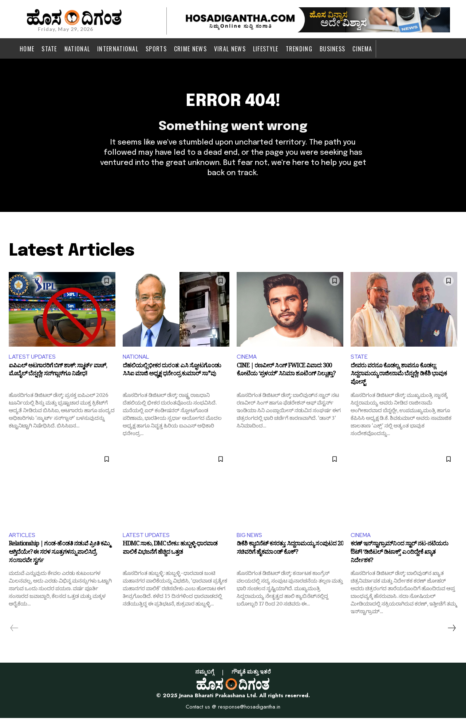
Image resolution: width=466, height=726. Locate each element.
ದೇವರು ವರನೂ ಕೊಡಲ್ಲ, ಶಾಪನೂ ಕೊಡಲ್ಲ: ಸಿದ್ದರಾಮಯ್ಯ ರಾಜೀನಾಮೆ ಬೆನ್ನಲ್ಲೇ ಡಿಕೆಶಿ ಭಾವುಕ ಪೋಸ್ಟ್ (399, 382)
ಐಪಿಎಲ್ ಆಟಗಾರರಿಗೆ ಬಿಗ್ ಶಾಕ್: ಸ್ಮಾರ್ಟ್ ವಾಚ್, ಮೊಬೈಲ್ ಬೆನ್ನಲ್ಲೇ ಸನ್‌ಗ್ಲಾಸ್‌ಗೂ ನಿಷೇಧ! (58, 378)
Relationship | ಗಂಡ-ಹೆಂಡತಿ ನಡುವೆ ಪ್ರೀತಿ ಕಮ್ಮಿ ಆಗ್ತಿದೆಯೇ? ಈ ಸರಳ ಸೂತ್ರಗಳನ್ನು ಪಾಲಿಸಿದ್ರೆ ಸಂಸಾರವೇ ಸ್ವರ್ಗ (59, 561)
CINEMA (247, 363)
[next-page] (451, 636)
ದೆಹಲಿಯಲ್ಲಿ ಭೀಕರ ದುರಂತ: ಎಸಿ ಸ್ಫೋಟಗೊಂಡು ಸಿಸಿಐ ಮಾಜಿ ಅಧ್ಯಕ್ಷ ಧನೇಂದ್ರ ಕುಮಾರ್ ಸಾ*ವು (172, 378)
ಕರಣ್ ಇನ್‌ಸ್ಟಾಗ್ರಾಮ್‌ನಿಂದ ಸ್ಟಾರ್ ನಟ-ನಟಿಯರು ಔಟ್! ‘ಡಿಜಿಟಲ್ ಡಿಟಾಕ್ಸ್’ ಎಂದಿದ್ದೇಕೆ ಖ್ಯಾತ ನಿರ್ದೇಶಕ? (399, 561)
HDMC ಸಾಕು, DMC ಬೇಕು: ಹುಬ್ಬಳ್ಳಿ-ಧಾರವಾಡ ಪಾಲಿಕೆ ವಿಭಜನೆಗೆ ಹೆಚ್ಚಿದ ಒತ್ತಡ (170, 557)
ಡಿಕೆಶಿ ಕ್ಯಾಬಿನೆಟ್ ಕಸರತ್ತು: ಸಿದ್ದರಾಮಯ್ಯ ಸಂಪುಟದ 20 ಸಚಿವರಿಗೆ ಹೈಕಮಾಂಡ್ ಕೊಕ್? (290, 557)
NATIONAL (137, 363)
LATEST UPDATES (33, 363)
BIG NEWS (250, 542)
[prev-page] (14, 636)
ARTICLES (22, 542)
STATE (359, 363)
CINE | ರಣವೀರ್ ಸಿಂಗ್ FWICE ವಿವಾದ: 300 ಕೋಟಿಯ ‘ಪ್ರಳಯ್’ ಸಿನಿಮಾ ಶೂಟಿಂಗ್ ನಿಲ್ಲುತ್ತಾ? (286, 378)
